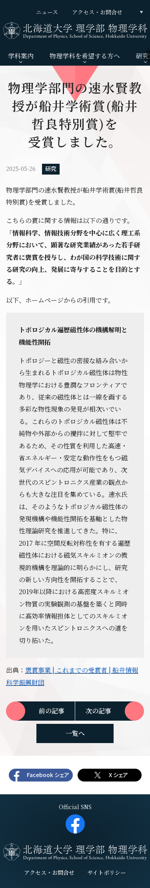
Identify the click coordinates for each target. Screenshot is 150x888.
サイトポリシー (106, 872)
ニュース (47, 12)
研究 (50, 168)
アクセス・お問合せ (97, 12)
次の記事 (98, 710)
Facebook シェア (48, 774)
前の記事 (51, 710)
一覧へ (75, 733)
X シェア (118, 774)
